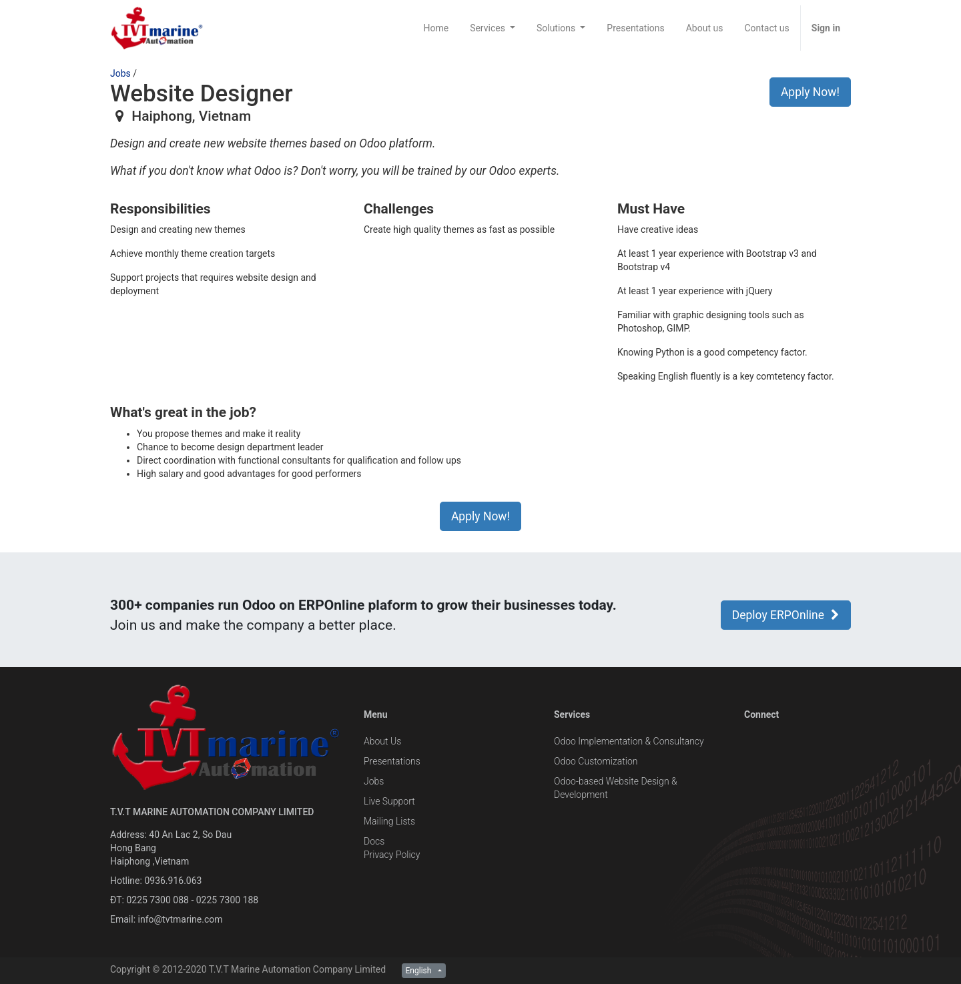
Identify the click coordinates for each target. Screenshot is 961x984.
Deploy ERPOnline (786, 615)
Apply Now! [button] (810, 92)
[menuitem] (435, 28)
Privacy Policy (392, 854)
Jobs (120, 73)
